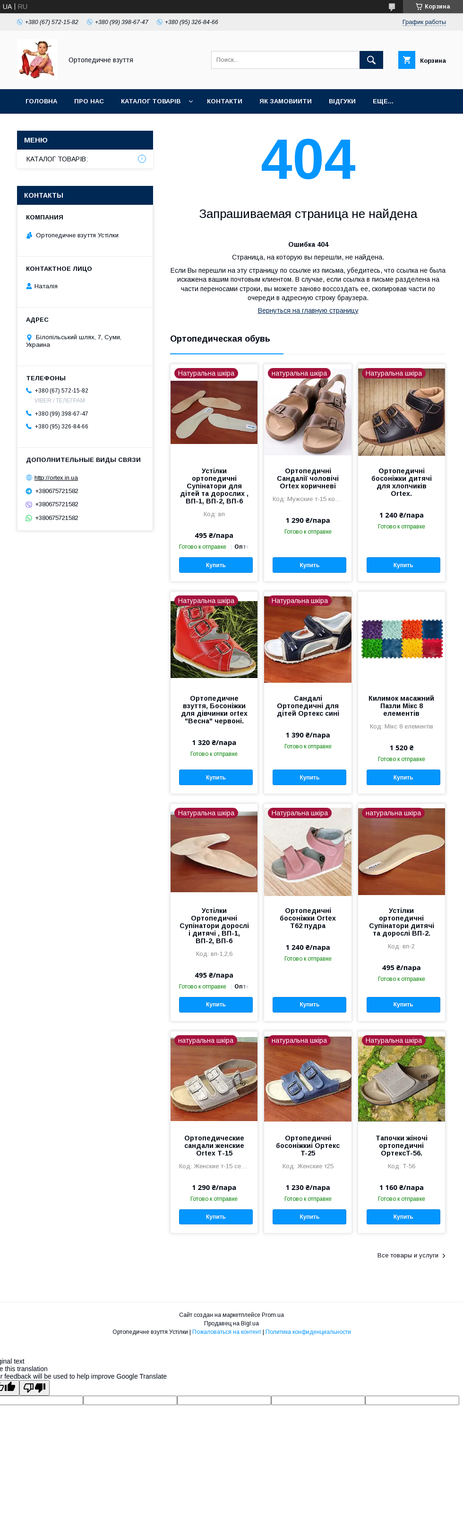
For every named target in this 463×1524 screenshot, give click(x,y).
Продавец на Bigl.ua (231, 1323)
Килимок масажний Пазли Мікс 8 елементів (401, 706)
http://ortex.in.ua (56, 477)
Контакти (224, 101)
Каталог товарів (150, 101)
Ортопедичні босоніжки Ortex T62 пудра (308, 918)
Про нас (89, 101)
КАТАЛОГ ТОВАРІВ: (57, 159)
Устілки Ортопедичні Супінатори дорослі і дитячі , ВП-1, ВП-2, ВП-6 (214, 926)
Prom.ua (273, 1315)
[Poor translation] (34, 1388)
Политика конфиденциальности (308, 1332)
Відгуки (342, 101)
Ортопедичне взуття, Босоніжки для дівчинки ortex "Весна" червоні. (214, 710)
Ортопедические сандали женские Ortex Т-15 (214, 1145)
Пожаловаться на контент (226, 1332)
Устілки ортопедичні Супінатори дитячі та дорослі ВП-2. (401, 922)
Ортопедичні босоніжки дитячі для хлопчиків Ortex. (401, 482)
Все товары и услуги (407, 1255)
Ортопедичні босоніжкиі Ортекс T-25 (308, 1145)
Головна (41, 101)
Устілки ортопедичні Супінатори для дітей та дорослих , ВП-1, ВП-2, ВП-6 (214, 486)
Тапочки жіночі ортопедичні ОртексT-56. (402, 1145)
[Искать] (371, 60)
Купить (216, 565)
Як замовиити (285, 101)
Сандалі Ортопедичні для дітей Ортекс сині (308, 706)
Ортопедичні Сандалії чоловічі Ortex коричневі (308, 478)
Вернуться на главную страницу (308, 310)
